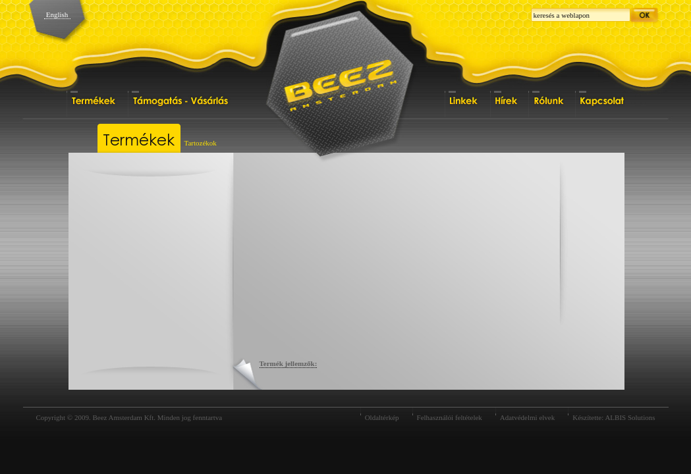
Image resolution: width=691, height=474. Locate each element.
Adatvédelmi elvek (527, 417)
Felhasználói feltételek (449, 417)
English (57, 14)
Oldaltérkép (382, 417)
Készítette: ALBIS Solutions (613, 417)
